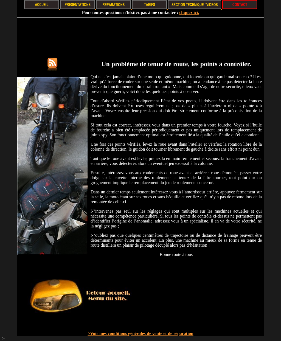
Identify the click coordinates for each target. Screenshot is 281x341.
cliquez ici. (189, 12)
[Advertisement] (140, 34)
